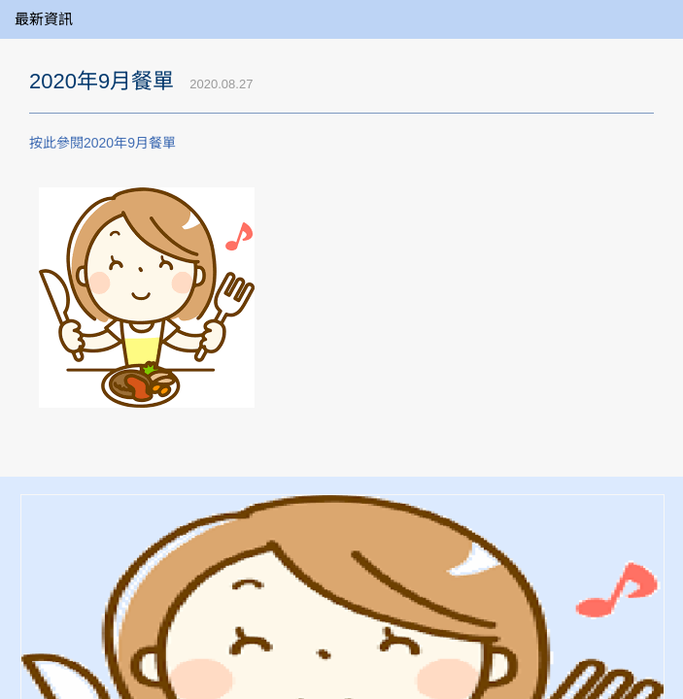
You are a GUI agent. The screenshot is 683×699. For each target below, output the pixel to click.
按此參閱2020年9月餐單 (102, 142)
